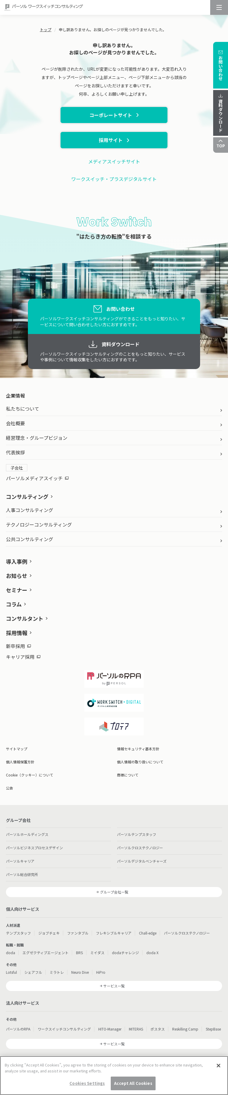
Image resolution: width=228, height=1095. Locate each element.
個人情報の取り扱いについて (140, 761)
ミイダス (97, 952)
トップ (45, 29)
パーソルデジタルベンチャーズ (142, 861)
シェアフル (33, 972)
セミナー (16, 590)
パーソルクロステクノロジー (140, 847)
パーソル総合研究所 (22, 874)
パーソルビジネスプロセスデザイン (34, 847)
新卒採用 (18, 646)
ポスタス (158, 1028)
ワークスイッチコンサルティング (64, 1028)
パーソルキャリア (20, 861)
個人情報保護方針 (20, 761)
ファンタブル (77, 932)
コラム (14, 604)
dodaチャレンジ (125, 952)
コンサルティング (27, 496)
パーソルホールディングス (27, 834)
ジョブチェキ (49, 932)
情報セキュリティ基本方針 (138, 748)
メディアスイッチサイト (114, 161)
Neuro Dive (80, 972)
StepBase (213, 1028)
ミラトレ (57, 972)
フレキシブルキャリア (114, 932)
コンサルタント (24, 618)
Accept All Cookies (133, 1083)
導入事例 (16, 561)
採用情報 (16, 632)
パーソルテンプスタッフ (136, 834)
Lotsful (11, 972)
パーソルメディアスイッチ (37, 478)
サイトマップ (16, 748)
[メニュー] (219, 7)
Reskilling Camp (185, 1028)
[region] (114, 1075)
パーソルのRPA (18, 1028)
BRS (79, 952)
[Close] (218, 1065)
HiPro (100, 972)
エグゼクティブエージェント (46, 952)
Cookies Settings (87, 1083)
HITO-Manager (109, 1028)
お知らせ (16, 575)
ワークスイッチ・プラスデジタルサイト (114, 178)
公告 (9, 787)
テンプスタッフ (18, 932)
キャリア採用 (23, 656)
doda (10, 952)
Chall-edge (147, 932)
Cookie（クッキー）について (29, 774)
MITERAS (136, 1028)
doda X (152, 952)
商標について (127, 774)
